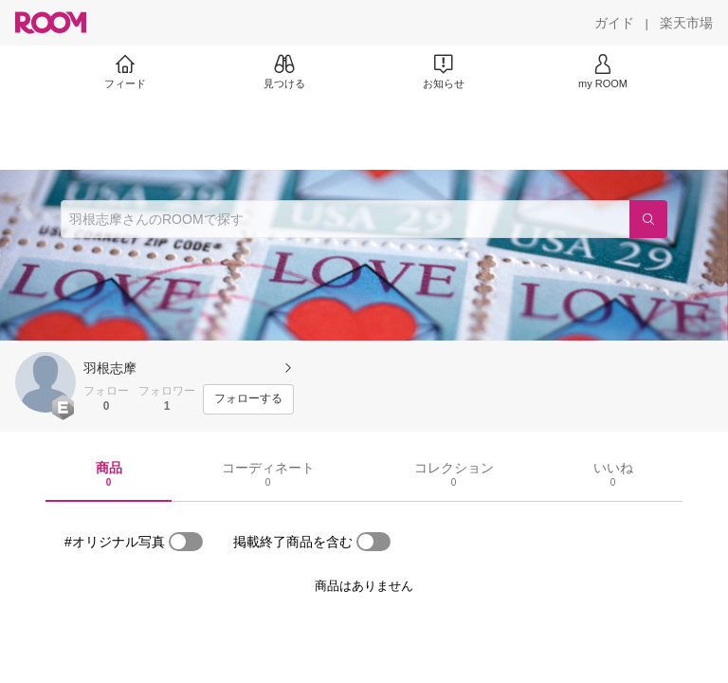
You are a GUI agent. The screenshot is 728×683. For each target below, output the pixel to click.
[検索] (648, 219)
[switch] (186, 541)
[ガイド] (614, 22)
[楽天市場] (686, 22)
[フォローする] (248, 399)
